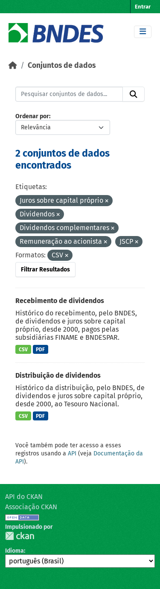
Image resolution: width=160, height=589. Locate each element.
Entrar (143, 6)
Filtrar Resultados (45, 269)
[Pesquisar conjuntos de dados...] (69, 94)
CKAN (19, 535)
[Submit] (133, 94)
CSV (23, 350)
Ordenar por (32, 116)
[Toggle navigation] (142, 32)
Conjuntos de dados (62, 65)
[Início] (13, 65)
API (72, 453)
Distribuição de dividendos (58, 375)
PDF (40, 350)
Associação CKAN (31, 507)
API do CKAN (24, 497)
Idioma (14, 550)
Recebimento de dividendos (59, 301)
